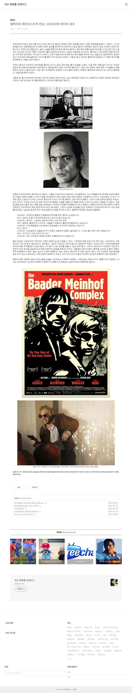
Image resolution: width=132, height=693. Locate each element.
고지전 (98, 635)
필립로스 (99, 631)
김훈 (112, 643)
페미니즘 (88, 627)
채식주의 (92, 639)
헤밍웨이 (81, 639)
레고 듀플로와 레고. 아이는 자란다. (26, 506)
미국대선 (113, 635)
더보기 (69, 659)
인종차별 (108, 651)
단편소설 (102, 655)
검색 (62, 673)
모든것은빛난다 (73, 651)
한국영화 (92, 655)
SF (105, 635)
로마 (118, 631)
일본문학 (71, 639)
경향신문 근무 (19, 584)
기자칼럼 (81, 655)
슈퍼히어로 (89, 631)
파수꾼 (89, 635)
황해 (69, 635)
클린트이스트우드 (74, 631)
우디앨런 (115, 639)
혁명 (69, 627)
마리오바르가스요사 (111, 627)
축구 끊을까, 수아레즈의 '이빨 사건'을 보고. (29, 503)
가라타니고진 (103, 639)
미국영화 (106, 647)
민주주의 (83, 643)
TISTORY (67, 690)
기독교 (116, 647)
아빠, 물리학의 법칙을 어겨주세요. (26, 511)
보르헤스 (110, 631)
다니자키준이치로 (74, 647)
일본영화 (118, 651)
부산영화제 (79, 635)
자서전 (98, 627)
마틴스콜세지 (88, 651)
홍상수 (87, 647)
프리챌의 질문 (19, 508)
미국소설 (103, 643)
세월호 (98, 651)
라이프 (16, 498)
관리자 (75, 690)
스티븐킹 (96, 647)
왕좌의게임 (72, 643)
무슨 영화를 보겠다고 (15, 4)
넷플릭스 (71, 655)
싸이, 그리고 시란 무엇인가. (24, 514)
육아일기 (78, 627)
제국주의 (93, 643)
